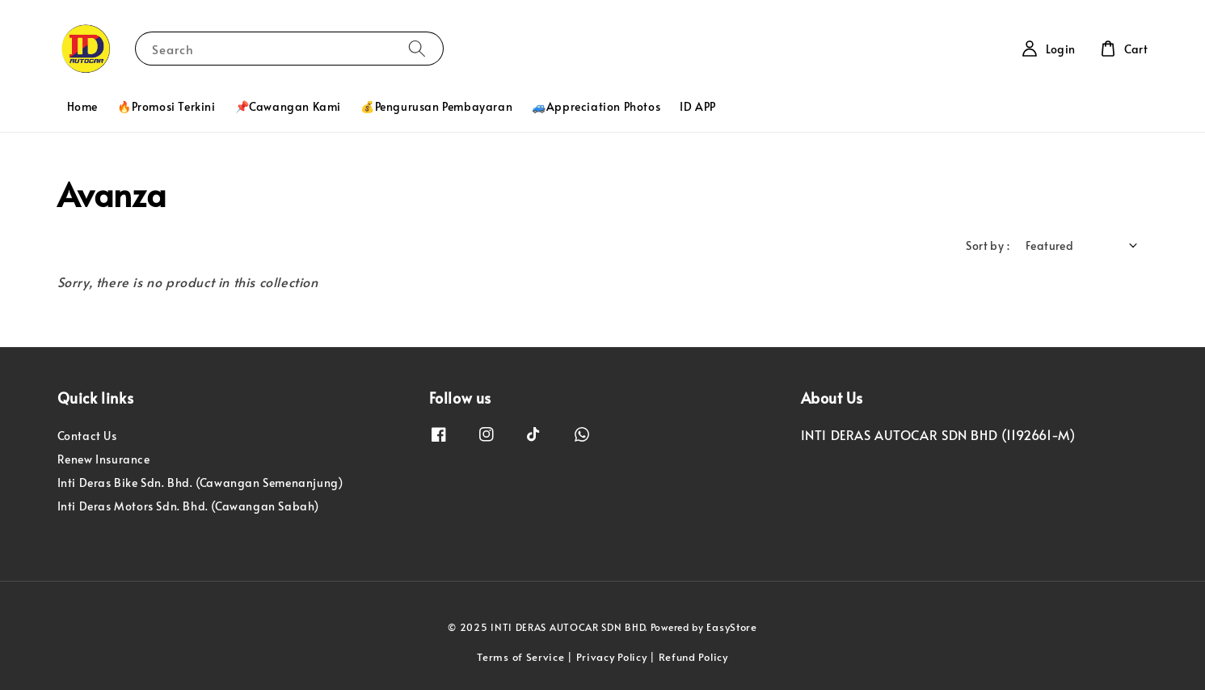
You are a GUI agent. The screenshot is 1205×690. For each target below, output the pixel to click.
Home (82, 106)
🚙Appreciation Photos (596, 106)
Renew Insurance (103, 459)
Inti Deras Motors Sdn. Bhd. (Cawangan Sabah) (188, 506)
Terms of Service (520, 657)
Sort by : (987, 245)
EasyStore (731, 627)
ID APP (698, 106)
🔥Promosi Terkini (166, 106)
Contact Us (87, 436)
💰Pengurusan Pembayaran (436, 106)
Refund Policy (693, 657)
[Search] (417, 48)
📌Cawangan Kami (288, 106)
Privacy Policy (611, 657)
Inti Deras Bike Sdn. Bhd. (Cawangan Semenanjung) (200, 482)
